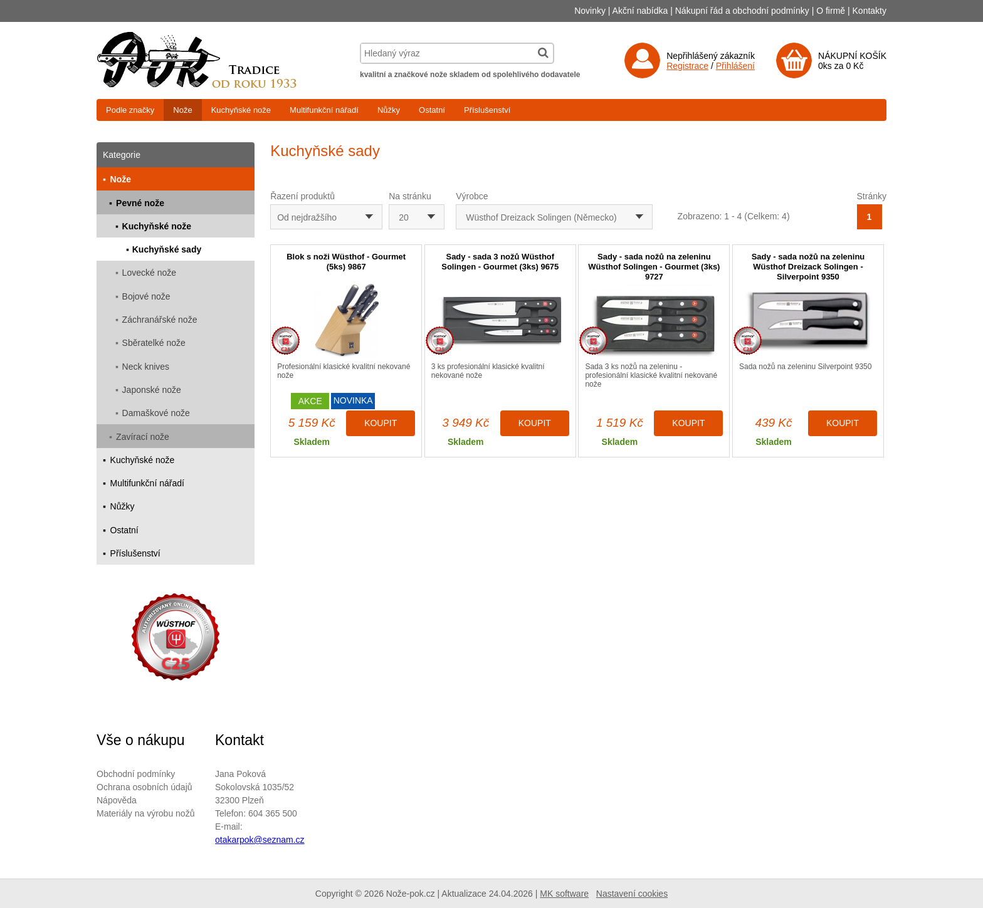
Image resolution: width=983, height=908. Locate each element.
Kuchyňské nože (241, 110)
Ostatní (432, 110)
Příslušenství (487, 110)
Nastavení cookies (632, 894)
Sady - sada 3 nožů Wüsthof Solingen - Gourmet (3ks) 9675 (500, 261)
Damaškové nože (156, 413)
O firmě (830, 11)
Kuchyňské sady (167, 249)
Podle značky (130, 110)
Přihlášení (735, 66)
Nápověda (117, 800)
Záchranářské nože (159, 320)
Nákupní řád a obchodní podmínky (742, 11)
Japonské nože (151, 390)
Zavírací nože (142, 437)
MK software (564, 894)
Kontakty (869, 11)
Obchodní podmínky (136, 774)
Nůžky (388, 110)
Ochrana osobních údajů (144, 787)
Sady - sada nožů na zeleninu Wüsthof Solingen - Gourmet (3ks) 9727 (654, 266)
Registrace (687, 66)
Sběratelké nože (154, 343)
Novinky (590, 11)
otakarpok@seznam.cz (260, 840)
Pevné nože (140, 203)
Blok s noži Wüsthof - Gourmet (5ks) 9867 (346, 261)
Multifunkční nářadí (324, 110)
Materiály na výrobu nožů (145, 813)
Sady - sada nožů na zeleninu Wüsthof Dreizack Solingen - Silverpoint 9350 (808, 266)
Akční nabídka (640, 11)
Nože (182, 110)
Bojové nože (146, 296)
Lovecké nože (149, 273)
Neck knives (145, 367)
